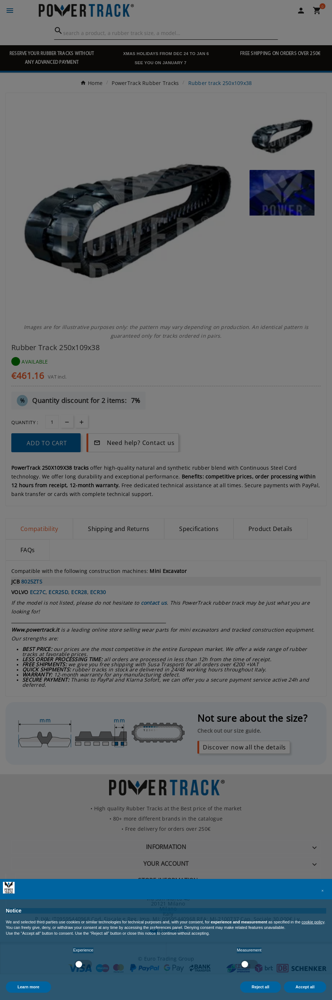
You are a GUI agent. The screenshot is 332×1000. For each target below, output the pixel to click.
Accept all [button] (305, 987)
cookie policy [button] (313, 922)
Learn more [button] (28, 987)
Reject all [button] (260, 987)
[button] (322, 890)
